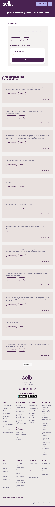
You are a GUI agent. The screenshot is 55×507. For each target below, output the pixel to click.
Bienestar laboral (7, 479)
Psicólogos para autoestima (20, 477)
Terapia (5, 466)
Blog (4, 460)
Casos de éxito (33, 463)
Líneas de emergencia (45, 473)
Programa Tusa (33, 411)
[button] (50, 4)
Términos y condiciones (47, 503)
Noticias (5, 476)
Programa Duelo (33, 405)
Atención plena (7, 484)
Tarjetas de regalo (8, 424)
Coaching (5, 468)
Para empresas (33, 460)
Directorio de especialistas (19, 464)
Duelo (4, 474)
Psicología (6, 487)
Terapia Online (7, 405)
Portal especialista (33, 477)
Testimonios (6, 411)
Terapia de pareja (33, 418)
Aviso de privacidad (34, 503)
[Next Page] (27, 364)
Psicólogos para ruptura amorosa (20, 481)
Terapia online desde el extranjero (21, 433)
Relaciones (6, 463)
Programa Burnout (33, 408)
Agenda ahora (42, 3)
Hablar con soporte (46, 463)
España (18, 437)
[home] (8, 3)
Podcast (5, 421)
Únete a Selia (32, 475)
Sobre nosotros (7, 427)
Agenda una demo (33, 466)
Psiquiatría (6, 471)
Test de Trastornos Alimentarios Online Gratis (46, 434)
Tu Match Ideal (7, 408)
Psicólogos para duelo (20, 485)
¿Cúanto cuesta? (7, 429)
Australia (18, 439)
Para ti (5, 419)
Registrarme (6, 413)
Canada (18, 442)
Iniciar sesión (6, 416)
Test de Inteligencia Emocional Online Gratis (47, 411)
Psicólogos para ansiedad (20, 468)
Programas (32, 402)
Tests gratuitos (46, 402)
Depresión (6, 482)
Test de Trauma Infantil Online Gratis (46, 448)
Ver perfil (27, 59)
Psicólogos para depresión (20, 472)
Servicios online (20, 402)
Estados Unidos (20, 445)
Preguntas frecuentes (44, 469)
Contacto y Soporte (8, 432)
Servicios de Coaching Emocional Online (20, 416)
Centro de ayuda (46, 466)
